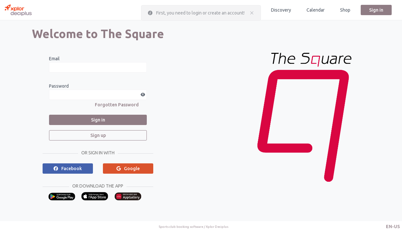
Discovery (281, 10)
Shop (345, 10)
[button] (393, 226)
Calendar (316, 10)
